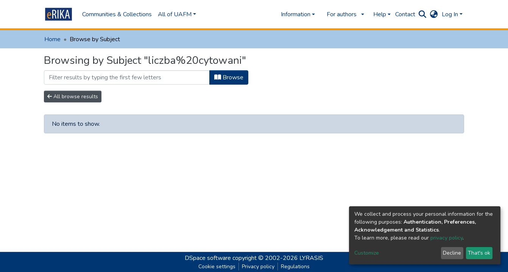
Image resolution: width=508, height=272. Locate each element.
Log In (450, 14)
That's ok (479, 253)
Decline (452, 253)
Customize (366, 253)
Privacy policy (258, 266)
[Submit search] (423, 14)
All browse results (72, 96)
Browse (228, 77)
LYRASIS (311, 258)
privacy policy (446, 237)
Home (52, 39)
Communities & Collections (117, 14)
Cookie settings (216, 266)
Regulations (295, 266)
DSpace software (208, 258)
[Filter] (127, 77)
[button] (434, 14)
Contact (405, 14)
